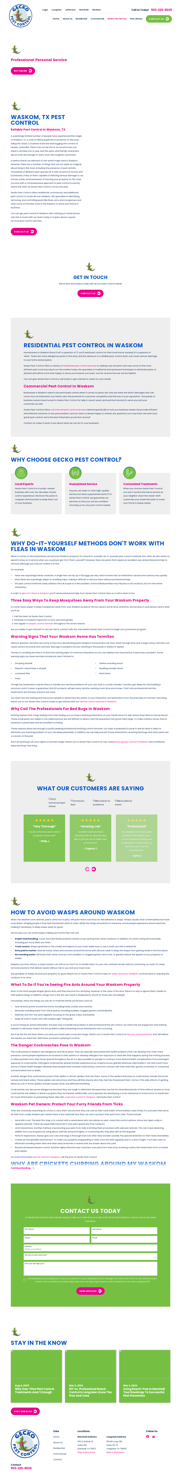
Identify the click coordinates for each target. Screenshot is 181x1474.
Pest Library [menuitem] (136, 18)
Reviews (96, 9)
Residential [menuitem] (81, 18)
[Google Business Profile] (153, 1436)
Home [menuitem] (56, 18)
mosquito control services (39, 623)
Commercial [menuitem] (97, 18)
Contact (57, 1459)
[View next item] (94, 869)
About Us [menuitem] (67, 18)
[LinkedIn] (159, 1436)
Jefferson (70, 9)
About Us (57, 1442)
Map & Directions (86, 1452)
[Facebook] (147, 1436)
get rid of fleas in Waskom (35, 593)
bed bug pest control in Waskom (131, 741)
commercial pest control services (68, 409)
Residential (59, 1448)
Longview (57, 9)
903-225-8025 (161, 10)
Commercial (59, 1453)
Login (45, 9)
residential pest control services (79, 365)
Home (56, 1436)
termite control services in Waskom (98, 701)
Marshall (84, 9)
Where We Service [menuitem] (117, 18)
